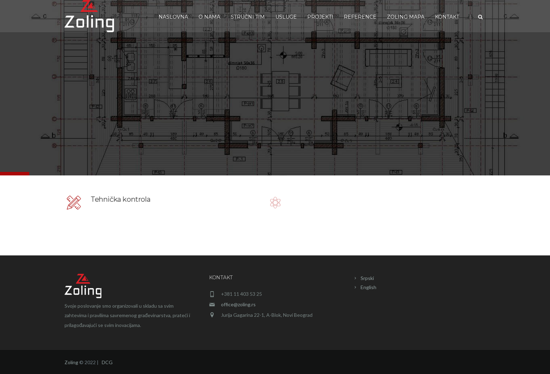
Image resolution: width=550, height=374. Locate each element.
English (368, 287)
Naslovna (173, 17)
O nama (209, 17)
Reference (360, 17)
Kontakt (447, 17)
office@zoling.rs (238, 304)
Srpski (367, 278)
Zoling (71, 362)
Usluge (286, 17)
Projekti (320, 17)
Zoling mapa (405, 17)
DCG (107, 362)
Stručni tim (248, 17)
